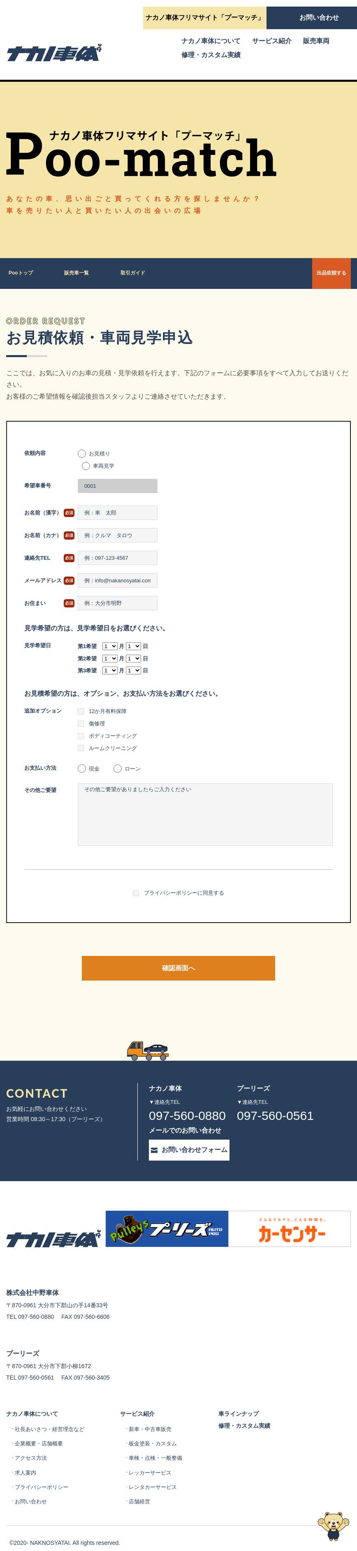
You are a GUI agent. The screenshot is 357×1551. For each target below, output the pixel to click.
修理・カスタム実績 (211, 54)
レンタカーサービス (160, 1473)
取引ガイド (140, 273)
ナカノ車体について (211, 40)
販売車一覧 (81, 273)
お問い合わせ (32, 1487)
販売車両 (316, 40)
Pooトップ (22, 273)
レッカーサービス (157, 1458)
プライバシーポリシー (43, 1473)
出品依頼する (307, 273)
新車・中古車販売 (157, 1415)
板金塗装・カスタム (160, 1429)
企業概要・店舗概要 (41, 1429)
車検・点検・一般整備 (163, 1444)
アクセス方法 (32, 1444)
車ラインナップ (251, 1393)
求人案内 (26, 1458)
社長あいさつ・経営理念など (52, 1415)
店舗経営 (146, 1487)
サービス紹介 (272, 40)
